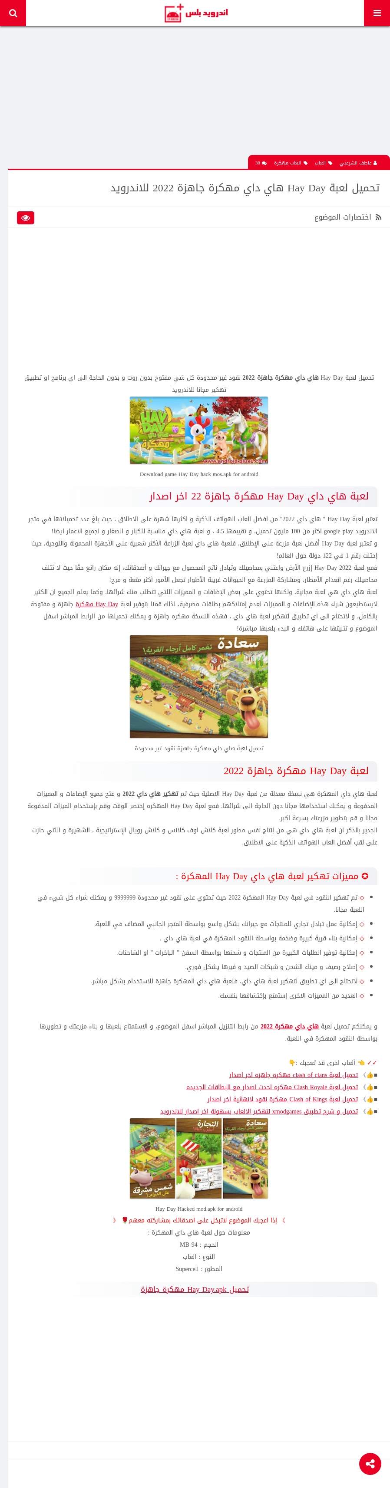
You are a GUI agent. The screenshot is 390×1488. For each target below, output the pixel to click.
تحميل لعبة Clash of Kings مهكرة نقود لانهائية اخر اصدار (283, 1098)
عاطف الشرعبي (358, 162)
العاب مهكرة (290, 162)
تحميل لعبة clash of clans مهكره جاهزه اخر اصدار (293, 1073)
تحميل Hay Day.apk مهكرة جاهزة (195, 1287)
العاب (323, 162)
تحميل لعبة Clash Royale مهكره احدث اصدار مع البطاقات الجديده (272, 1085)
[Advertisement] (199, 93)
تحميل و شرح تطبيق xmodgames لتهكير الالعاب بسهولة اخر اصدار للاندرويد (259, 1110)
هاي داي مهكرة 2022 (289, 1025)
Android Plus (196, 13)
